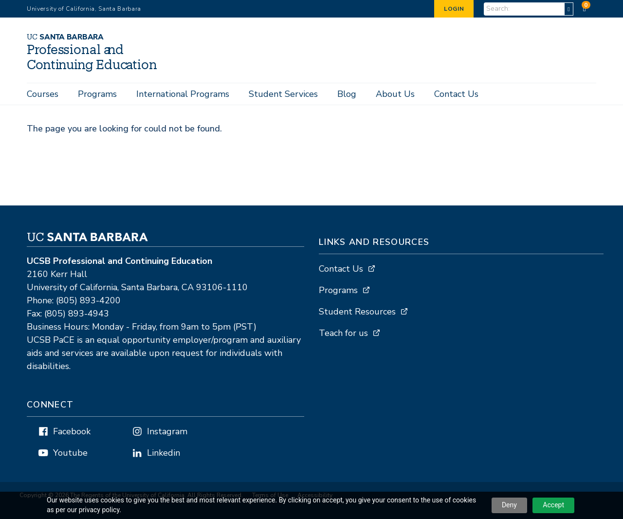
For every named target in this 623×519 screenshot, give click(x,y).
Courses (42, 94)
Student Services (283, 94)
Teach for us (343, 333)
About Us (395, 94)
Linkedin (163, 453)
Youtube (70, 453)
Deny (509, 505)
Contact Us (456, 94)
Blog (346, 94)
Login (454, 9)
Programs (97, 94)
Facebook (72, 432)
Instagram (167, 432)
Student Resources (357, 312)
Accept (553, 505)
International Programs (182, 94)
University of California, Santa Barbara (84, 9)
